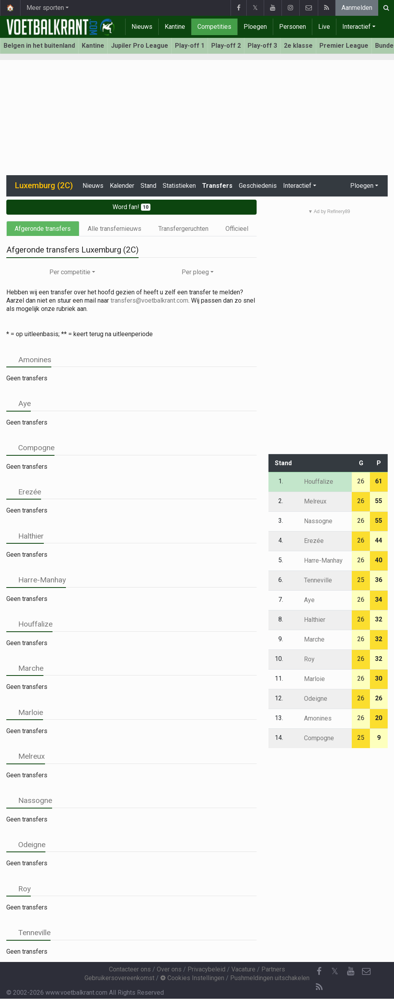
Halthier (25, 536)
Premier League (343, 45)
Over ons (169, 969)
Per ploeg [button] (195, 272)
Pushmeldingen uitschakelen (270, 978)
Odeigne (25, 844)
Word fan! (131, 207)
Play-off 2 (226, 45)
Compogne (30, 447)
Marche (24, 668)
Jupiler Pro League (139, 45)
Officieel (236, 228)
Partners (273, 969)
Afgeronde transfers (43, 228)
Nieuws (141, 26)
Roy (18, 888)
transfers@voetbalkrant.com (149, 300)
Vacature (243, 969)
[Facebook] (319, 971)
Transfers (217, 185)
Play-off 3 (262, 45)
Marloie (24, 712)
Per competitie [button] (69, 272)
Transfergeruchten (183, 228)
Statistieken (179, 185)
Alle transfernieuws (114, 228)
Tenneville (28, 932)
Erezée (23, 491)
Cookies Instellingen (192, 978)
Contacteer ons (130, 969)
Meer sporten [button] (45, 7)
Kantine (175, 26)
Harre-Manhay (36, 579)
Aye (18, 403)
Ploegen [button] (361, 185)
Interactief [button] (297, 185)
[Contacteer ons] (366, 971)
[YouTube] (350, 971)
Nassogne (29, 800)
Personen (292, 26)
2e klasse (298, 45)
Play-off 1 (190, 45)
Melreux (25, 756)
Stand (148, 185)
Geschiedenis (258, 185)
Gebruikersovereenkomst (119, 978)
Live (324, 26)
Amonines (28, 359)
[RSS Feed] (319, 987)
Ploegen (255, 26)
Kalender (122, 185)
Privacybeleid (206, 969)
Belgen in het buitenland (39, 45)
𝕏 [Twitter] (334, 971)
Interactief (356, 26)
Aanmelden (356, 7)
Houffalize (29, 624)
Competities (214, 26)
